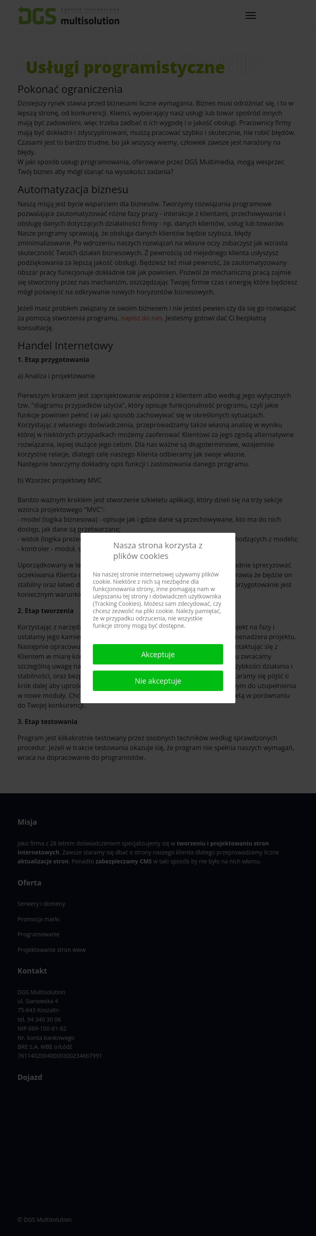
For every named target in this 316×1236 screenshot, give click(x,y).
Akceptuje (158, 654)
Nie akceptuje (158, 681)
